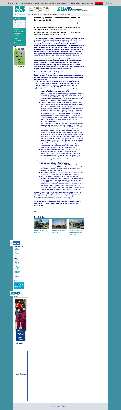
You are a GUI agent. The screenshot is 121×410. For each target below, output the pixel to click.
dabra (74, 23)
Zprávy (29, 14)
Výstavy (17, 253)
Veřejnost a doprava (19, 45)
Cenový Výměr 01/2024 (17, 266)
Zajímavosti (18, 22)
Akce (16, 27)
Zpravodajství (21, 14)
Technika (16, 36)
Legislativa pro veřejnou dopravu (17, 261)
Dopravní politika (18, 31)
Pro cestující (17, 29)
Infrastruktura (17, 40)
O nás (15, 42)
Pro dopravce (17, 33)
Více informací (108, 3)
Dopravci (16, 38)
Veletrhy (17, 24)
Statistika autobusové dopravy (17, 271)
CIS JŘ (16, 268)
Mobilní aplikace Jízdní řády (17, 250)
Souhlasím (99, 3)
